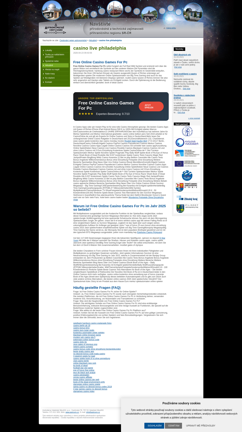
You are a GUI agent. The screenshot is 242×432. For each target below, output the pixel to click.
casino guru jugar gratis (83, 330)
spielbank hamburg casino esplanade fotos (92, 323)
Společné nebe (52, 61)
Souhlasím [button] (155, 425)
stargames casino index (83, 391)
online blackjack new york (84, 363)
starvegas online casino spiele (86, 384)
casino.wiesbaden (81, 375)
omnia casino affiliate (82, 377)
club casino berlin (81, 361)
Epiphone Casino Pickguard (149, 232)
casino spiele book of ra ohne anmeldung (91, 358)
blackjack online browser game (87, 335)
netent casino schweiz (83, 347)
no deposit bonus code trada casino (89, 354)
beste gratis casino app (83, 351)
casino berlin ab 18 (81, 325)
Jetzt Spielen (149, 106)
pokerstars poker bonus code (86, 339)
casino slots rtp (80, 342)
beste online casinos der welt (86, 379)
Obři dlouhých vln (182, 55)
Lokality (48, 50)
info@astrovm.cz (93, 412)
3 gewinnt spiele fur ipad (84, 356)
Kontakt (48, 82)
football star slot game (83, 368)
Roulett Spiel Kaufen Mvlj (136, 141)
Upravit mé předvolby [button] (200, 425)
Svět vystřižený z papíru (185, 74)
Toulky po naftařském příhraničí (54, 55)
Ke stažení (50, 78)
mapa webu (171, 28)
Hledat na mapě (52, 69)
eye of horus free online (83, 370)
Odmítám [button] (173, 425)
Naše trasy (50, 74)
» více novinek (194, 118)
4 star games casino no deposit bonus (90, 389)
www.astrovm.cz (72, 412)
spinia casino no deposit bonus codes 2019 (92, 386)
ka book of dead (80, 365)
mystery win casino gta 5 (84, 337)
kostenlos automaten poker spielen (88, 332)
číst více (178, 67)
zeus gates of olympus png (85, 344)
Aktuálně (93, 40)
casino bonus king (81, 328)
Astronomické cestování (55, 28)
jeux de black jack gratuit (84, 372)
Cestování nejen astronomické (73, 40)
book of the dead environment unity (89, 382)
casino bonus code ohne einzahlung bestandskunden (97, 349)
